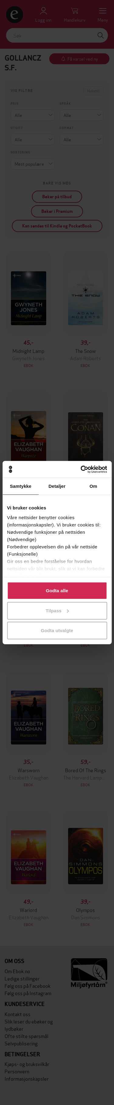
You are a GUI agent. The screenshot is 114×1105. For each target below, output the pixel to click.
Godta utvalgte (57, 630)
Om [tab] (93, 486)
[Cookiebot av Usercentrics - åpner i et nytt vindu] (81, 469)
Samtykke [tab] (20, 486)
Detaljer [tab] (57, 486)
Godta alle (57, 590)
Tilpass (57, 610)
